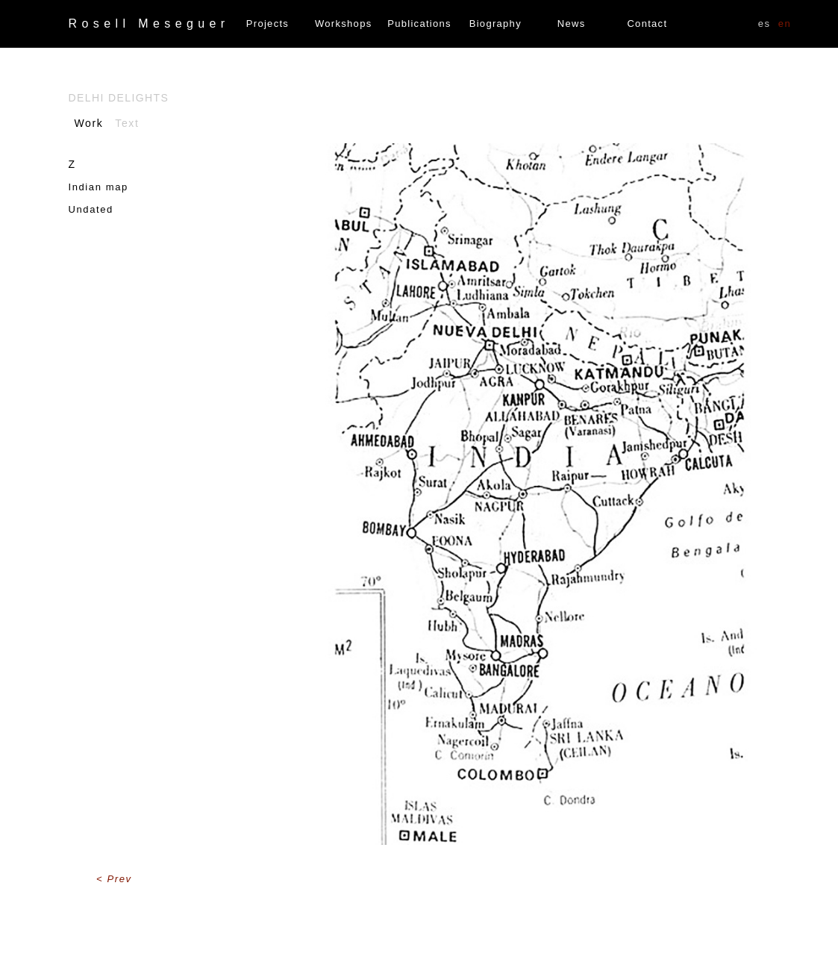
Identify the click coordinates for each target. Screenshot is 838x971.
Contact (647, 23)
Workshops (343, 23)
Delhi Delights (119, 98)
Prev (119, 878)
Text (127, 123)
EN (785, 23)
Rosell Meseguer (149, 23)
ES (764, 23)
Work (89, 123)
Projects (267, 23)
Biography (495, 23)
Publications (419, 23)
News (571, 23)
